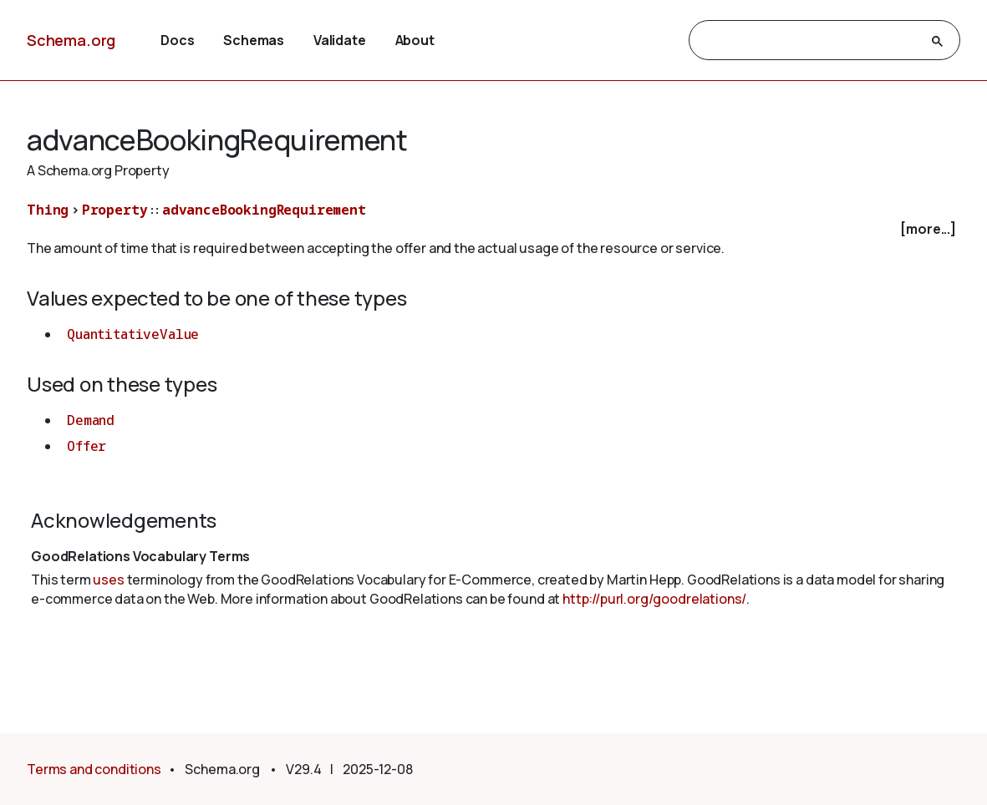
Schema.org (71, 40)
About (415, 40)
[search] (809, 40)
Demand (90, 420)
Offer (86, 446)
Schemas (253, 40)
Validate (339, 40)
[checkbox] (493, 229)
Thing (48, 209)
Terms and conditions (94, 769)
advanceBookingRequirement (264, 209)
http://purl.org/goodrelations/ (654, 599)
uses (108, 579)
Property (115, 209)
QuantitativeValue (133, 334)
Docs (177, 40)
